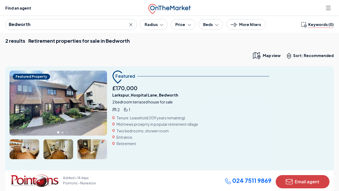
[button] (246, 26)
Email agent (302, 181)
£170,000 (124, 88)
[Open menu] (329, 8)
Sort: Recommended (311, 56)
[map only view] (266, 55)
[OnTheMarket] (169, 8)
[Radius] (154, 24)
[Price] (183, 24)
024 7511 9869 (248, 180)
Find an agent (18, 8)
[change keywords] (317, 24)
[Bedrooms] (211, 24)
